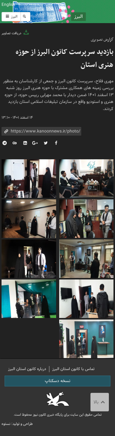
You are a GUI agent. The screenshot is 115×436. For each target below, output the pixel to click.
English (8, 4)
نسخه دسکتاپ (57, 380)
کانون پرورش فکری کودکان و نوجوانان (76, 11)
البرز (11, 16)
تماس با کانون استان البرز (73, 369)
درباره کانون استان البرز (27, 369)
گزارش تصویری (102, 39)
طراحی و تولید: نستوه (17, 424)
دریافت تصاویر (16, 33)
